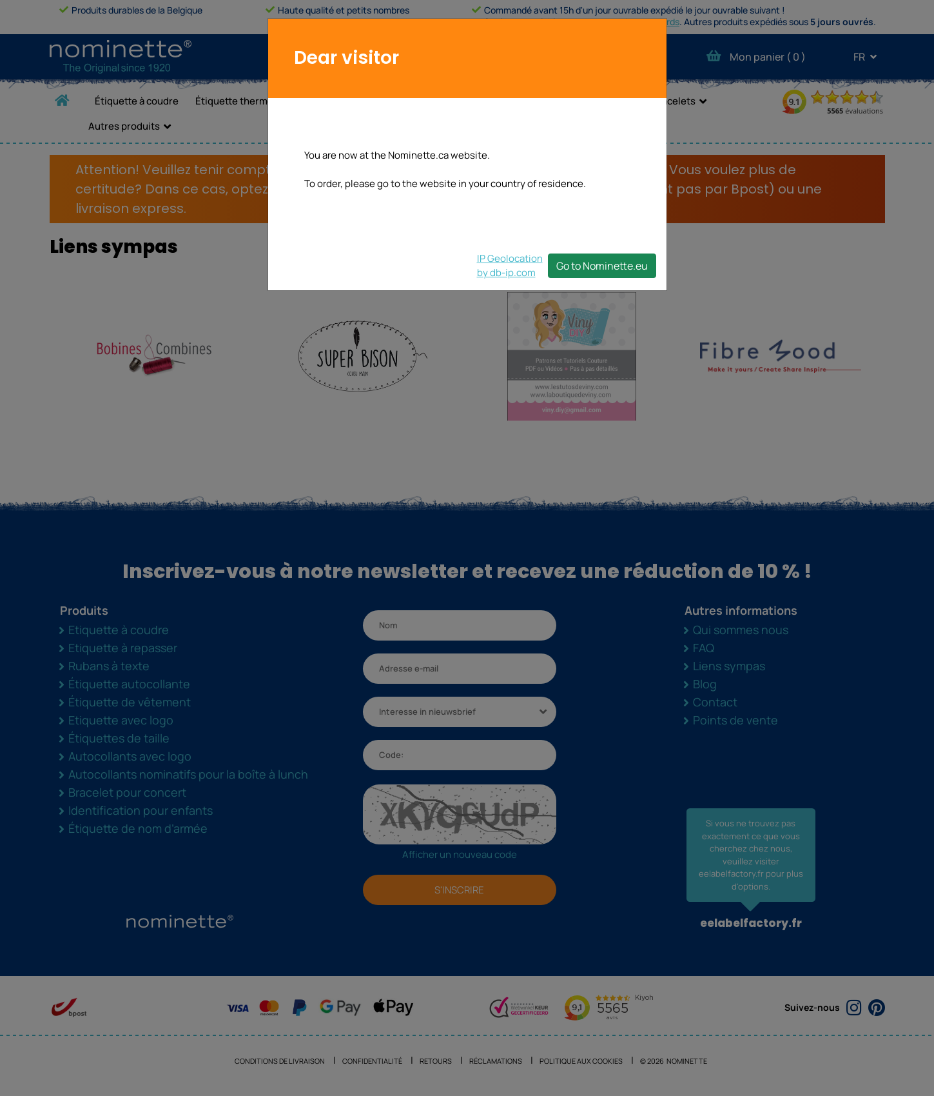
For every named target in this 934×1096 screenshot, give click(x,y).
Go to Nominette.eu (602, 266)
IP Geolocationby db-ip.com (510, 265)
